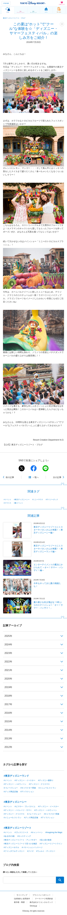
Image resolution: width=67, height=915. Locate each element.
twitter (22, 468)
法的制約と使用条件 (22, 899)
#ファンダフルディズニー (14, 851)
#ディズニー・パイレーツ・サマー (18, 810)
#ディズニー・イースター (25, 780)
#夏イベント (18, 503)
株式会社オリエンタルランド (41, 902)
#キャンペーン (37, 832)
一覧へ (36, 477)
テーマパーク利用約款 (44, 899)
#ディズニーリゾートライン (51, 844)
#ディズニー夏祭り (45, 780)
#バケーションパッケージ (32, 847)
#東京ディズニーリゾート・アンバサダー (20, 840)
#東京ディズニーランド (16, 776)
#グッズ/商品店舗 (11, 792)
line (45, 468)
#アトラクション (27, 792)
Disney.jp (33, 906)
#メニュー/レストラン (47, 788)
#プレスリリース (21, 832)
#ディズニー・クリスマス (39, 784)
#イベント (7, 499)
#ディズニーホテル (11, 847)
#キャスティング (24, 836)
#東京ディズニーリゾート (17, 828)
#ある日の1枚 (9, 836)
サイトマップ (22, 895)
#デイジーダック (52, 499)
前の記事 (10, 477)
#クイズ (30, 851)
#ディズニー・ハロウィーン (15, 784)
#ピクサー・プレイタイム (25, 806)
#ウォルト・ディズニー (45, 851)
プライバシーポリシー (41, 895)
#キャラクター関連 (28, 788)
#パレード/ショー (11, 788)
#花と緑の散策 (45, 840)
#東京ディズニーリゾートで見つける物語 (20, 844)
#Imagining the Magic (53, 832)
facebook (34, 468)
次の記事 (57, 477)
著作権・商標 (19, 902)
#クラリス (7, 503)
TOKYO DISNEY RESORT (33, 3)
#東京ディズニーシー (22, 499)
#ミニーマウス (37, 499)
